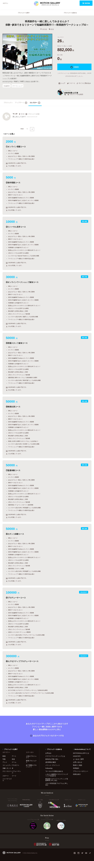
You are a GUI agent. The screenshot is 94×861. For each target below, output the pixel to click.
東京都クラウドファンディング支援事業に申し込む (56, 779)
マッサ (15, 113)
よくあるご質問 (78, 759)
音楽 (13, 759)
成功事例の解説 (50, 762)
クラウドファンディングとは (55, 756)
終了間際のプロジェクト (31, 766)
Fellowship (48, 768)
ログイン (5, 3)
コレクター (35, 102)
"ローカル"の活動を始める (54, 771)
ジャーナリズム (7, 779)
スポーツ (6, 776)
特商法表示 (77, 774)
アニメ (5, 762)
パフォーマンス (16, 772)
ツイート (71, 83)
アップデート (21, 102)
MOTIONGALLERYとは (81, 753)
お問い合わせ (77, 762)
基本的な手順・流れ (51, 759)
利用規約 (76, 768)
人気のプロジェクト (31, 757)
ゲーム (14, 762)
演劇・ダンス (7, 768)
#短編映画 (7, 86)
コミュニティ (7, 765)
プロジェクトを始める (70, 13)
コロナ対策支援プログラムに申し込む (56, 784)
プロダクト (15, 765)
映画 (51, 29)
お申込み (48, 753)
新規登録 (86, 3)
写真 (4, 759)
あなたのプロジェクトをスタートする (47, 735)
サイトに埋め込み (84, 83)
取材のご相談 (77, 765)
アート (14, 756)
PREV (22, 129)
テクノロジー (7, 771)
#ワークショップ (17, 86)
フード (14, 776)
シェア (62, 83)
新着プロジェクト (31, 761)
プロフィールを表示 (75, 94)
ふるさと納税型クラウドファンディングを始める (56, 775)
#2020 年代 (77, 756)
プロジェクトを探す (24, 13)
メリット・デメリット (52, 765)
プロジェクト (8, 102)
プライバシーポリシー (80, 771)
